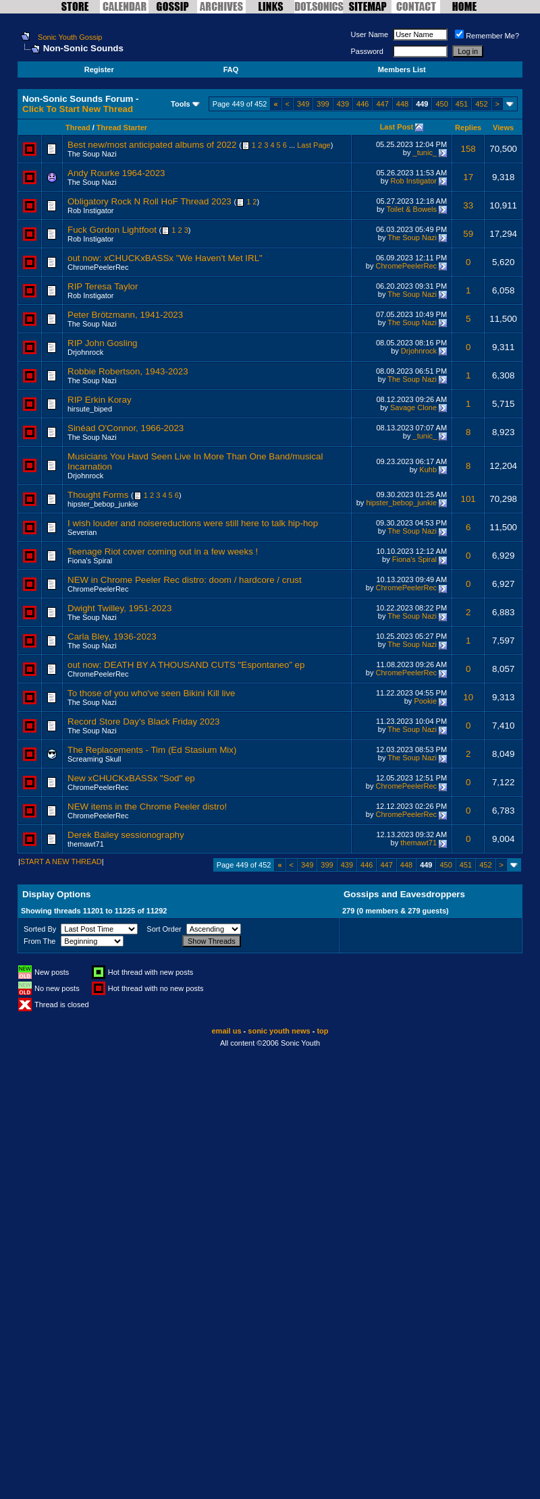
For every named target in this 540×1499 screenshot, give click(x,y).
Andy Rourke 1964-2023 (116, 173)
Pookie (425, 701)
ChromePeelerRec (98, 267)
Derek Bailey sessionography (126, 835)
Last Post (397, 127)
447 (382, 104)
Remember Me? (487, 36)
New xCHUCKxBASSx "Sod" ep (131, 778)
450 (441, 104)
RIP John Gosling (102, 343)
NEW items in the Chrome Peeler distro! (147, 806)
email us (227, 1031)
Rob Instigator (414, 181)
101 (468, 499)
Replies (468, 127)
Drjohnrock (85, 352)
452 (481, 104)
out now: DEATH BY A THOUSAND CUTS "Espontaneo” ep (186, 665)
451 (462, 104)
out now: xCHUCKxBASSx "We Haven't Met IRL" (165, 258)
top (322, 1031)
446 (362, 104)
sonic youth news (279, 1031)
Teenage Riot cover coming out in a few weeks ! (163, 551)
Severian (82, 532)
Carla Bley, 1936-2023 (112, 636)
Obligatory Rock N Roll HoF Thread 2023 (150, 201)
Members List (402, 69)
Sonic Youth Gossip (70, 37)
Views (503, 127)
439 (343, 104)
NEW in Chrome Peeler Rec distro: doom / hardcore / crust (185, 580)
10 (468, 697)
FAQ (231, 69)
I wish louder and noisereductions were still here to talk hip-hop (193, 523)
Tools (180, 104)
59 (468, 234)
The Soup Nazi (92, 154)
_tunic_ (425, 152)
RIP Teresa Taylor (103, 286)
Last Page (314, 145)
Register (99, 69)
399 (323, 104)
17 (468, 177)
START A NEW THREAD (61, 861)
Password (367, 51)
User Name (370, 34)
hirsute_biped (90, 409)
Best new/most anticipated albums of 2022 (152, 145)
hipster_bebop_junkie (103, 504)
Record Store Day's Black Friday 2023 (144, 721)
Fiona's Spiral (90, 561)
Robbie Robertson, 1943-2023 (128, 371)
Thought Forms (98, 495)
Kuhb (428, 469)
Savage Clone (413, 407)
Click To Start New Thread (77, 109)
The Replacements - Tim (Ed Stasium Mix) (152, 750)
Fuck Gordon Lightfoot (112, 230)
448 (402, 104)
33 (468, 205)
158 (468, 149)
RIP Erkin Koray (100, 400)
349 (303, 104)
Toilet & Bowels (411, 209)
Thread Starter (122, 127)
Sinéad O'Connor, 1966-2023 (126, 428)
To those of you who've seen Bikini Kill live (152, 693)
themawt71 (86, 844)
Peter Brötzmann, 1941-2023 (125, 315)
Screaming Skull (94, 759)
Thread (77, 127)
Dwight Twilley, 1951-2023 (119, 608)
